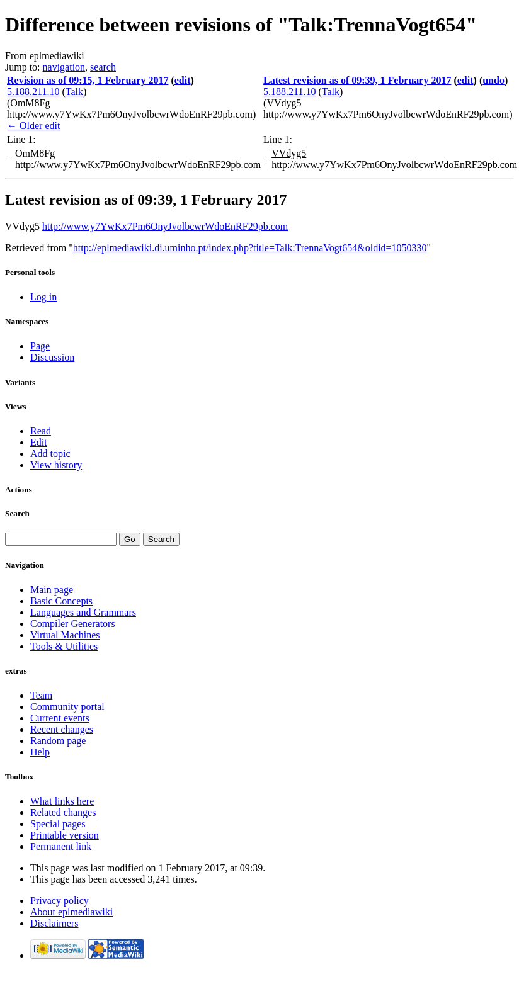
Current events (59, 718)
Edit (38, 442)
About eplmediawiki (71, 912)
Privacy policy (59, 900)
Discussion (52, 357)
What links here (62, 801)
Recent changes (61, 729)
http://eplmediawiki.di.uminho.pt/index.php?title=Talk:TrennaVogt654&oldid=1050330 (250, 247)
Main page (51, 589)
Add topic (50, 453)
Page (40, 346)
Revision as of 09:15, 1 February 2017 (87, 80)
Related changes (63, 812)
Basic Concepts (61, 601)
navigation (64, 67)
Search (17, 513)
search (103, 67)
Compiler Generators (72, 623)
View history (56, 465)
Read (40, 431)
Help (40, 752)
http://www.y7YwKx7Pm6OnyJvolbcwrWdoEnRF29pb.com (165, 226)
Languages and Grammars (83, 612)
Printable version (64, 835)
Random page (58, 740)
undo (493, 80)
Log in (43, 296)
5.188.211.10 (33, 91)
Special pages (58, 823)
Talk (74, 91)
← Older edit (33, 125)
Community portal (67, 706)
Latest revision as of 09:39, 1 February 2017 (357, 80)
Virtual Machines (65, 635)
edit (182, 80)
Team (41, 695)
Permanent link (60, 846)
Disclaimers (54, 923)
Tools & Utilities (64, 646)
